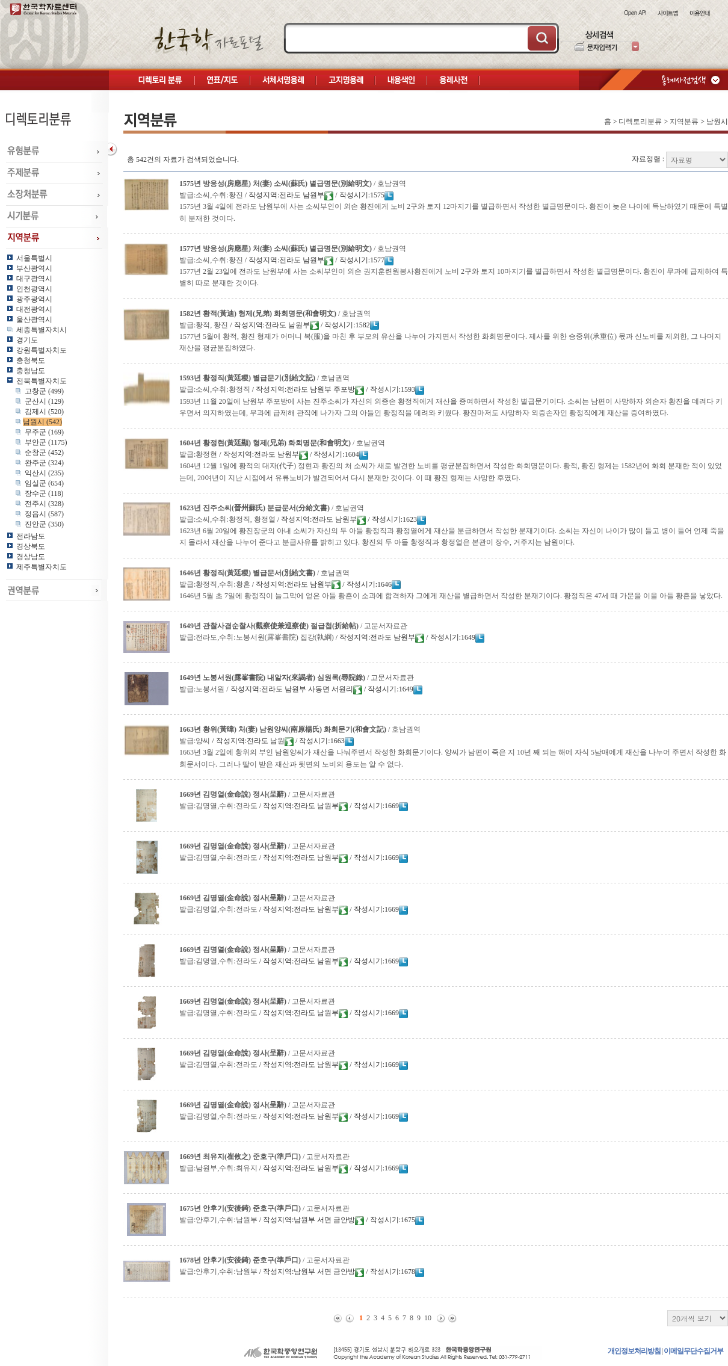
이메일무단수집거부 (693, 1351)
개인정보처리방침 (634, 1351)
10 (427, 1318)
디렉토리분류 (640, 121)
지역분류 (684, 121)
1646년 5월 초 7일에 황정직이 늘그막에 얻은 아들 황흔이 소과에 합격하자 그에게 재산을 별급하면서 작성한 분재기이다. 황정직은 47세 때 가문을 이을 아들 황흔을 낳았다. (451, 596)
